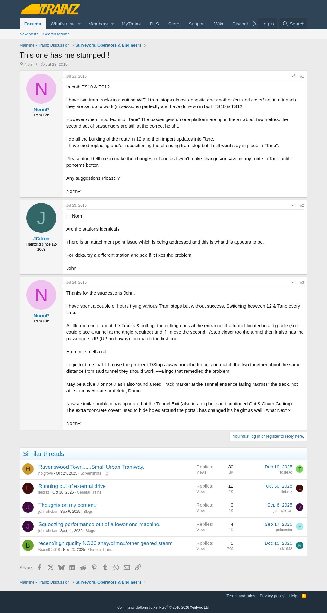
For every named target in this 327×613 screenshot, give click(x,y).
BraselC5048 (49, 550)
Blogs (88, 511)
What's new (62, 23)
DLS (154, 23)
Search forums (56, 34)
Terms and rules (240, 595)
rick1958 (285, 549)
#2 (302, 205)
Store (173, 23)
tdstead (286, 472)
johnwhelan (47, 511)
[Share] (294, 76)
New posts (29, 34)
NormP (31, 64)
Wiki (218, 23)
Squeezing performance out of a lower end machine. (99, 524)
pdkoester (284, 530)
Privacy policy (272, 595)
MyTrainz (131, 23)
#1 (302, 76)
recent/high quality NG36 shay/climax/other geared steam (105, 543)
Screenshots (90, 473)
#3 (302, 282)
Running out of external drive (72, 486)
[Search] (293, 23)
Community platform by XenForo (163, 607)
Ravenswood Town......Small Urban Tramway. (91, 467)
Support (197, 23)
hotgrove (45, 473)
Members (98, 23)
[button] (79, 23)
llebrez (43, 492)
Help (293, 595)
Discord (240, 23)
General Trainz (89, 492)
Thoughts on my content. (67, 505)
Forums (32, 23)
